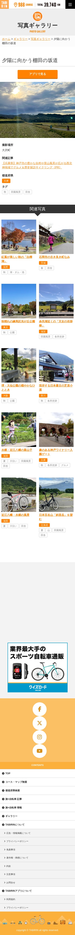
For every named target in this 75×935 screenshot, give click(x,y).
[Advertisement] (37, 601)
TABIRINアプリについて (18, 890)
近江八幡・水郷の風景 (15, 514)
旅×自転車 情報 (13, 807)
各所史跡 (59, 336)
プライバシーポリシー (17, 841)
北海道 (44, 525)
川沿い (13, 461)
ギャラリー (11, 816)
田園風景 (16, 192)
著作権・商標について (17, 858)
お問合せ (10, 882)
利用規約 (10, 899)
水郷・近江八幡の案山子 (16, 450)
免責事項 (10, 849)
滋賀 (43, 331)
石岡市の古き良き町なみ (54, 257)
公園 (12, 332)
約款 (8, 866)
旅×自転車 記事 (13, 799)
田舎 (27, 192)
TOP (7, 773)
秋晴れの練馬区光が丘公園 (18, 321)
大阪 (5, 395)
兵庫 (6, 180)
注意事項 (10, 874)
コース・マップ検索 (16, 782)
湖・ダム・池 (17, 272)
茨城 (43, 263)
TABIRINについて (15, 824)
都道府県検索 (12, 790)
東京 (5, 327)
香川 (43, 395)
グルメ (64, 465)
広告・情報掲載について (18, 833)
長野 (5, 267)
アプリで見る (37, 74)
